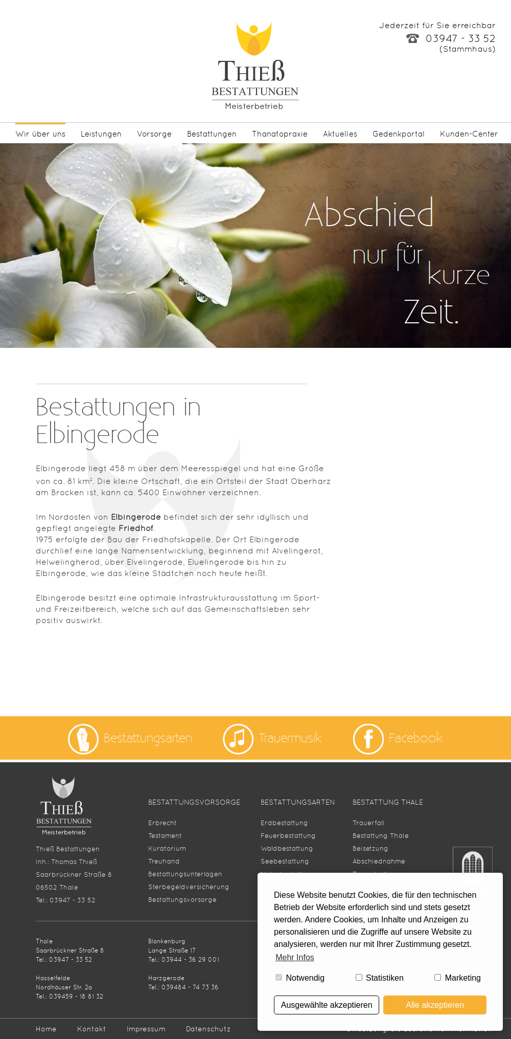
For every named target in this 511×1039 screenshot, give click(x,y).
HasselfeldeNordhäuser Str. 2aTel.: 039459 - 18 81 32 (69, 987)
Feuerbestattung (288, 835)
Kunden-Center (469, 133)
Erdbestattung (284, 823)
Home (46, 1029)
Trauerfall (368, 823)
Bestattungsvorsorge (182, 899)
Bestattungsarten (148, 737)
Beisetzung (370, 848)
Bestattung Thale (381, 835)
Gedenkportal (399, 133)
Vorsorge (154, 133)
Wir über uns (40, 133)
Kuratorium (167, 848)
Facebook (416, 737)
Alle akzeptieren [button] (435, 1005)
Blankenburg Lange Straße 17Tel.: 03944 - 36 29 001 (183, 950)
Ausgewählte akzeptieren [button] (327, 1005)
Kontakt (91, 1029)
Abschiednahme (379, 861)
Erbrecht (162, 823)
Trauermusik (290, 737)
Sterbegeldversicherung (188, 887)
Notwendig (299, 978)
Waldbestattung (287, 848)
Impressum (146, 1029)
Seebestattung (285, 861)
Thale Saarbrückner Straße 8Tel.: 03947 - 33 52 (70, 950)
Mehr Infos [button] (294, 957)
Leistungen (101, 133)
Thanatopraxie (280, 133)
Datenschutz (208, 1029)
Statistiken (380, 978)
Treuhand (164, 861)
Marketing (457, 978)
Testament (165, 835)
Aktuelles (340, 133)
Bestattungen (212, 133)
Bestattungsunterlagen (185, 874)
